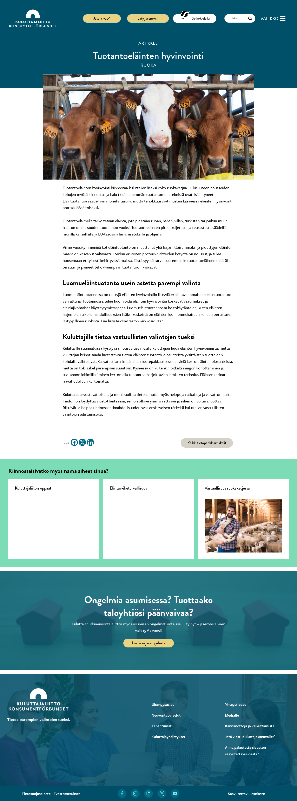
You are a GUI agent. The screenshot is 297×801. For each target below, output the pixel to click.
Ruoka (148, 65)
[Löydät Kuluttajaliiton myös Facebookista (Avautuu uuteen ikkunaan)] (121, 793)
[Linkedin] (90, 442)
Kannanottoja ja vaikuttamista (251, 726)
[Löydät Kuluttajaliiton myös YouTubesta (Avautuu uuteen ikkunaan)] (175, 793)
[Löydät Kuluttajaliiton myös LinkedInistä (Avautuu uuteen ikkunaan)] (148, 793)
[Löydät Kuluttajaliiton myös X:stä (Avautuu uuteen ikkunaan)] (162, 793)
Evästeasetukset (68, 793)
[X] (82, 442)
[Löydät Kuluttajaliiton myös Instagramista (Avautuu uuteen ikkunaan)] (135, 793)
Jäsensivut (101, 18)
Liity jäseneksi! (148, 18)
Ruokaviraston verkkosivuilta (141, 321)
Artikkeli (148, 43)
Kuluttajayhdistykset (170, 736)
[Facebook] (74, 442)
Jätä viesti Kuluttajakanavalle (252, 736)
